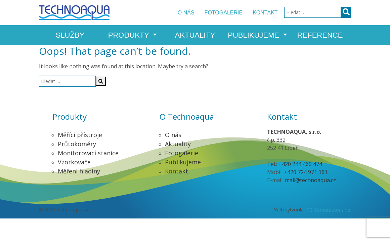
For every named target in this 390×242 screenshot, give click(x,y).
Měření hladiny (79, 171)
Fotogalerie (224, 12)
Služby (70, 35)
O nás (186, 12)
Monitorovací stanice (88, 153)
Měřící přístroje (80, 135)
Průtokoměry (77, 144)
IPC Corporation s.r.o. (328, 210)
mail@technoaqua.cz (310, 180)
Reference (320, 35)
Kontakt (265, 12)
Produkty (129, 35)
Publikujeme (254, 35)
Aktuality (195, 35)
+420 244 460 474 (300, 164)
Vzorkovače (74, 162)
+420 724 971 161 (306, 172)
